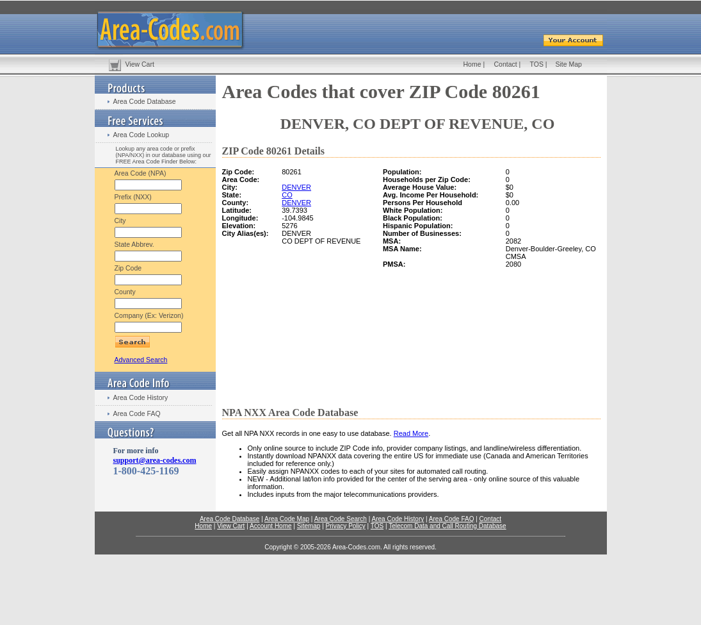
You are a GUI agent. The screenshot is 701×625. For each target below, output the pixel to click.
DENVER (296, 187)
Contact (505, 64)
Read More (411, 433)
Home (472, 64)
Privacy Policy (346, 525)
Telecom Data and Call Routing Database (447, 525)
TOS (537, 64)
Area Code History (140, 397)
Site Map (569, 64)
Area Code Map (286, 518)
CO (287, 195)
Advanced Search (141, 359)
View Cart (139, 64)
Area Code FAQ (137, 413)
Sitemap (309, 525)
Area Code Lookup (141, 134)
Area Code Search (340, 518)
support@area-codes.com (155, 460)
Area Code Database (144, 101)
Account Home (271, 525)
